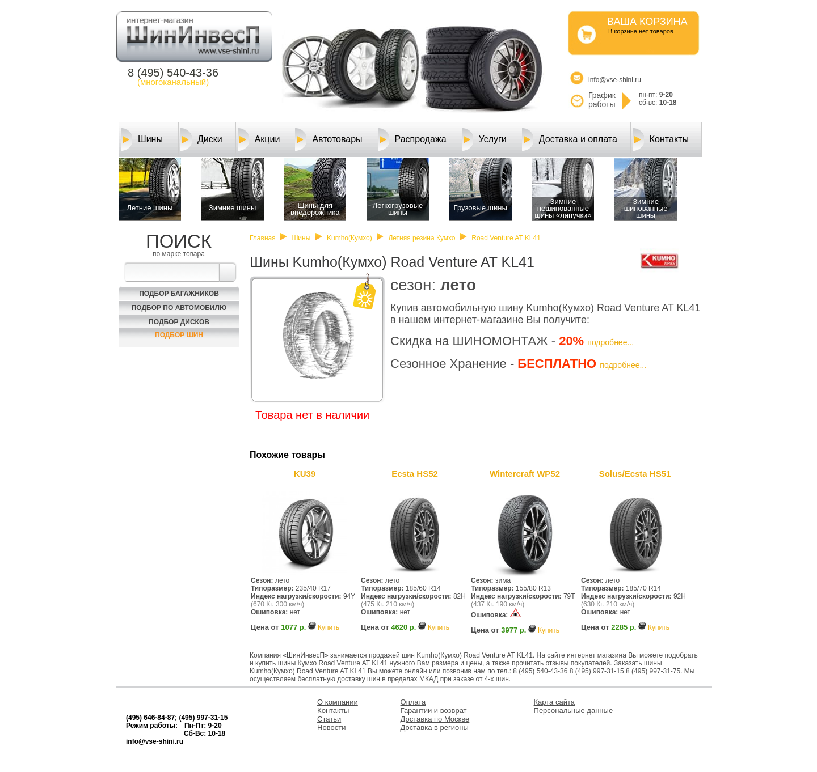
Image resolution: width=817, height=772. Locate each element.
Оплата (413, 702)
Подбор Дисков (179, 322)
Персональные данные (573, 710)
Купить (328, 627)
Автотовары (328, 139)
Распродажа (412, 139)
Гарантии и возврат (434, 710)
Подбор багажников (179, 294)
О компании (337, 702)
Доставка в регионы (435, 727)
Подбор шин (179, 335)
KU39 (304, 473)
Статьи (329, 719)
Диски (201, 139)
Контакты (661, 139)
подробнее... (610, 342)
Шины (142, 139)
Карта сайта (554, 702)
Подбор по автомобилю (179, 308)
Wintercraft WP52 (525, 473)
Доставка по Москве (435, 719)
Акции (259, 139)
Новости (331, 727)
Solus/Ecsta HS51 (635, 473)
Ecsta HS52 (414, 473)
